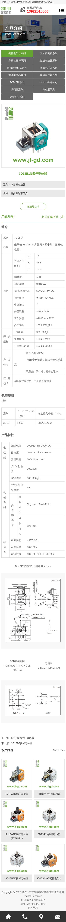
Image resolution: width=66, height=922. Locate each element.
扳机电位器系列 (48, 60)
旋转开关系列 (17, 96)
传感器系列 (49, 89)
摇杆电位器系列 (17, 53)
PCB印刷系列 (17, 82)
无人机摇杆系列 (48, 53)
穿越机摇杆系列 (17, 60)
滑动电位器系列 (17, 75)
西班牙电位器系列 (17, 67)
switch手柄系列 (48, 82)
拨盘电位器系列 (48, 67)
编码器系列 (17, 89)
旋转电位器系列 (48, 75)
